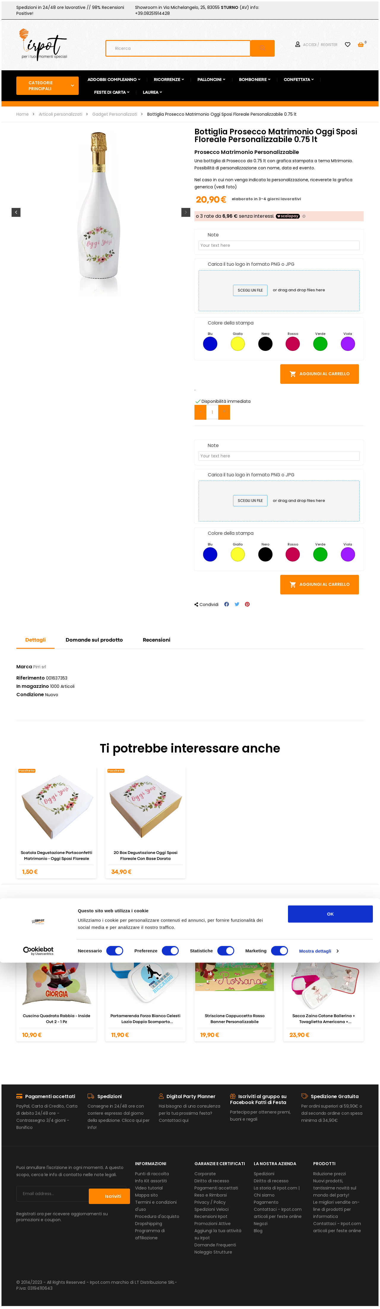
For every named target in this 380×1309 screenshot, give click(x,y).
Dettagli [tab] (35, 640)
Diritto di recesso (211, 1181)
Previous (14, 212)
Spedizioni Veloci (211, 1209)
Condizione (30, 695)
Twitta (237, 604)
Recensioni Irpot (210, 1216)
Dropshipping (148, 1224)
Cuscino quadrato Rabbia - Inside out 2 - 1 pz (56, 1019)
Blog (258, 1231)
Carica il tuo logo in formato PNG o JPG (251, 264)
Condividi (226, 604)
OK (330, 1260)
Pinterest (247, 604)
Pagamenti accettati (216, 1188)
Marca (24, 667)
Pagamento (266, 1202)
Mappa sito (146, 1195)
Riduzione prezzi (329, 1174)
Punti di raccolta (152, 1174)
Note (213, 235)
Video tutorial (149, 1188)
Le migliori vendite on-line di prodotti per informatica (336, 1209)
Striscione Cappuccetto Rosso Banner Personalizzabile (235, 1019)
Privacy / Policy (210, 1202)
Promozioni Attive (212, 1224)
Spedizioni (264, 1174)
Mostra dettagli (315, 1297)
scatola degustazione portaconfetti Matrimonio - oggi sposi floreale (56, 856)
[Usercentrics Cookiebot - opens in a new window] (38, 1297)
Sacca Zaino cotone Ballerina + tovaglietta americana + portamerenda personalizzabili (323, 1019)
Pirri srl (39, 667)
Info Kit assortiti (151, 1181)
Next (187, 212)
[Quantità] (212, 412)
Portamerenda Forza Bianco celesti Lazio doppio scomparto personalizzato (145, 1019)
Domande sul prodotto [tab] (94, 640)
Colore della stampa (231, 323)
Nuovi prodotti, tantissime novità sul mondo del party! (334, 1188)
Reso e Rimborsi (210, 1195)
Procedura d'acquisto (157, 1216)
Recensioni (156, 640)
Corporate (205, 1174)
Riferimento (30, 678)
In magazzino (32, 686)
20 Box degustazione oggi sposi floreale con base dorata (146, 856)
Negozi (260, 1224)
